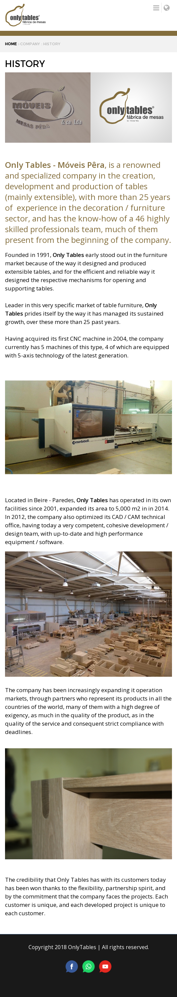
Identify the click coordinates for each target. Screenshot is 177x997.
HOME (11, 44)
